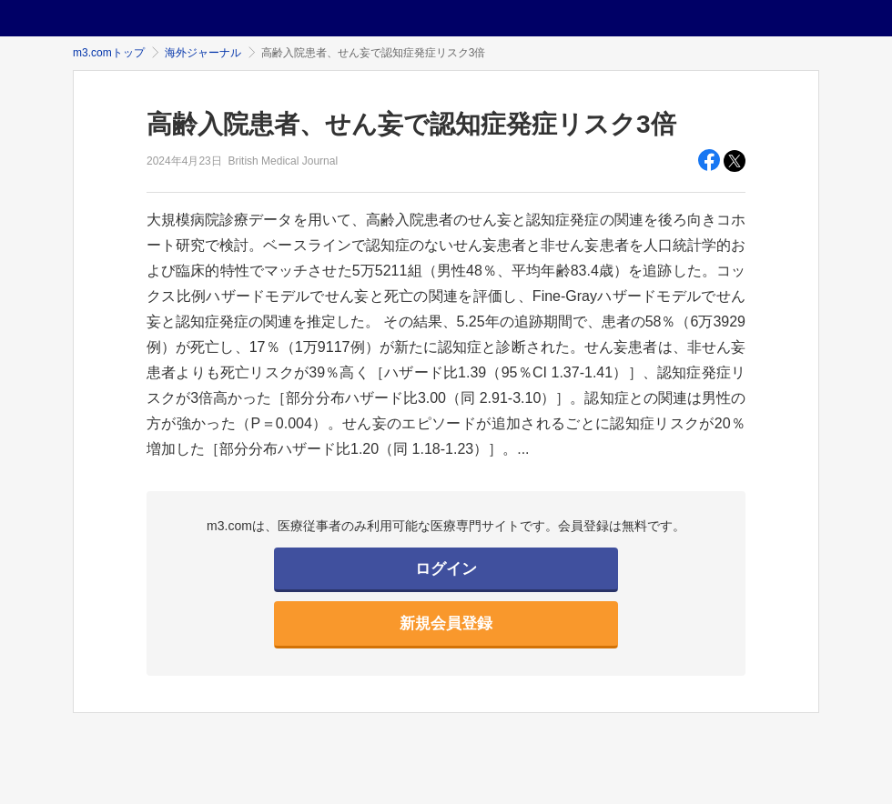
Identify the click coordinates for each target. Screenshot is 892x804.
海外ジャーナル (203, 52)
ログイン (446, 569)
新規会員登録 (446, 623)
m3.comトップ (109, 52)
